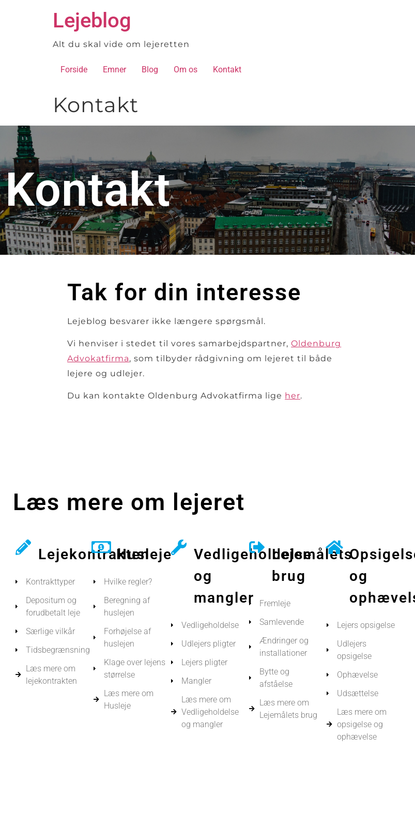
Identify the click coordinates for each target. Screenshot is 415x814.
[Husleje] (101, 547)
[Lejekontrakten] (23, 547)
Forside (73, 69)
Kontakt (227, 69)
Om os (185, 69)
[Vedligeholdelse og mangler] (179, 547)
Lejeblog (92, 20)
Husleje (144, 554)
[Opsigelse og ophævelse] (334, 547)
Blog (150, 69)
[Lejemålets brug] (257, 547)
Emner (114, 69)
